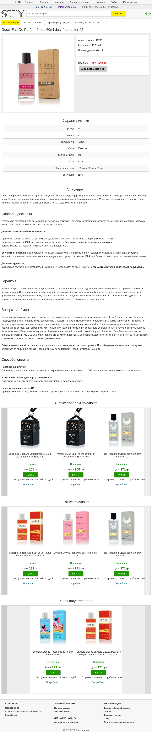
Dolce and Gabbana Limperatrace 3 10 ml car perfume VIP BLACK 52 (30, 455)
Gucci (99, 50)
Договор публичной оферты (117, 708)
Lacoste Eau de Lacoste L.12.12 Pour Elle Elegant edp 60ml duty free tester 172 (99, 653)
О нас (106, 719)
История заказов (62, 708)
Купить (30, 474)
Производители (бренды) (66, 722)
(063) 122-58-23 (43, 7)
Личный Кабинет (62, 712)
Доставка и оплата (80, 2)
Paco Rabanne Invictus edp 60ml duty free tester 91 (122, 455)
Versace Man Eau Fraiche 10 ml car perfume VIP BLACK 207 (75, 455)
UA (14, 2)
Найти (118, 13)
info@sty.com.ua (67, 7)
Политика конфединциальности (119, 722)
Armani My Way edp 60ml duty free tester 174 (76, 554)
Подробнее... (30, 484)
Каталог (43, 2)
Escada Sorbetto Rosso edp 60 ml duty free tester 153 (53, 653)
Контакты (59, 2)
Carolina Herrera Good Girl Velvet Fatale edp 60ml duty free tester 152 (30, 554)
